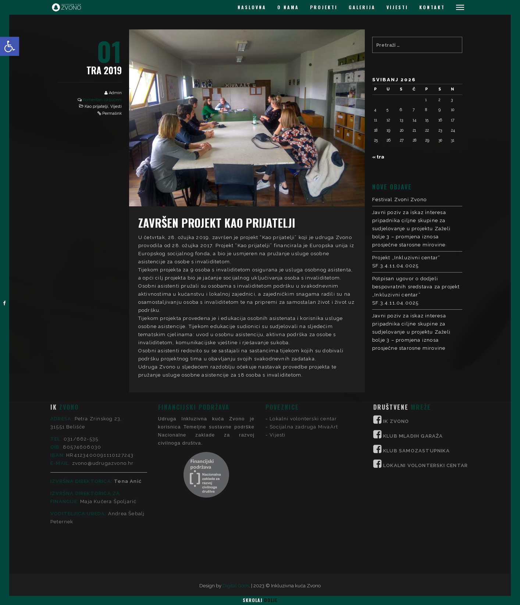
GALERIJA (362, 7)
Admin (115, 92)
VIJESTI (397, 7)
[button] (9, 46)
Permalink (112, 113)
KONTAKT (432, 7)
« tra (378, 157)
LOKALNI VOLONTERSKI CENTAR (425, 413)
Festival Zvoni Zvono (399, 199)
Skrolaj (260, 600)
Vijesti (116, 106)
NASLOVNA (252, 7)
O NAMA (288, 7)
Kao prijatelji (96, 106)
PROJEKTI (324, 7)
